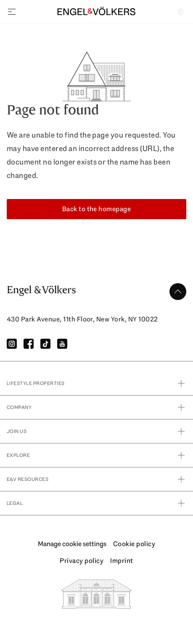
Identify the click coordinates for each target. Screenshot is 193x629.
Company (96, 407)
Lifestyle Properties (96, 383)
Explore (96, 455)
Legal (96, 503)
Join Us (96, 431)
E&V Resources (96, 479)
